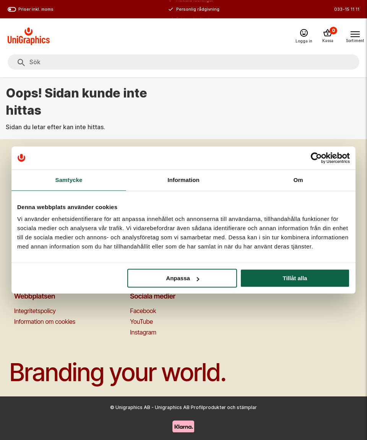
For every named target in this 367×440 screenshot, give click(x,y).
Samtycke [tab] (69, 180)
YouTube (141, 321)
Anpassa (182, 278)
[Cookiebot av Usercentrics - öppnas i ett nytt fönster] (316, 158)
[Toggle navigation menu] (355, 36)
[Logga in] (304, 36)
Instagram (143, 332)
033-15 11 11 (346, 9)
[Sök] (21, 62)
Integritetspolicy (35, 311)
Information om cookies (44, 321)
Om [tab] (298, 180)
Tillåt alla (295, 278)
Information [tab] (183, 180)
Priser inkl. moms (31, 9)
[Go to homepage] (29, 36)
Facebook (143, 311)
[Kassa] (327, 36)
